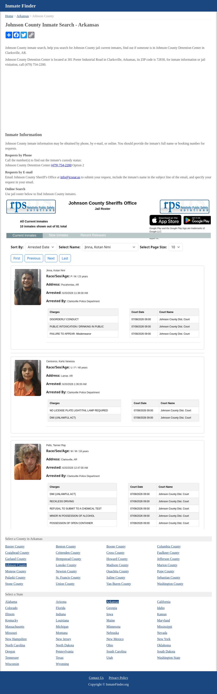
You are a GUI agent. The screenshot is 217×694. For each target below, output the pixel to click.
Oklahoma (164, 645)
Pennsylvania (64, 651)
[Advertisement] (108, 99)
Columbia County (169, 546)
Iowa (109, 614)
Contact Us (96, 678)
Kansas (162, 614)
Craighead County (17, 552)
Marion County (167, 565)
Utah (109, 657)
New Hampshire (16, 639)
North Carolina (15, 645)
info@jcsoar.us (70, 177)
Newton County (66, 571)
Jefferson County (168, 559)
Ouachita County (117, 571)
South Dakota (166, 651)
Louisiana (62, 620)
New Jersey (63, 639)
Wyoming (62, 664)
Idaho (161, 608)
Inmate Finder (20, 5)
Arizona (61, 601)
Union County (65, 583)
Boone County (116, 546)
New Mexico (115, 639)
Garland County (15, 559)
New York (163, 639)
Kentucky (11, 620)
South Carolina (116, 651)
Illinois (9, 614)
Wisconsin (12, 664)
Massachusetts (14, 626)
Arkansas (23, 16)
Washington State (168, 657)
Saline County (115, 577)
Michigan (62, 626)
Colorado (11, 608)
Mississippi (164, 626)
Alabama (11, 601)
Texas (59, 657)
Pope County (165, 571)
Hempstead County (68, 559)
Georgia (111, 608)
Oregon (10, 651)
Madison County (117, 565)
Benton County (66, 546)
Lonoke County (66, 565)
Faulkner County (168, 552)
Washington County (170, 583)
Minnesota (113, 626)
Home (9, 16)
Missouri (11, 633)
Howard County (117, 559)
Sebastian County (168, 577)
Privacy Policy (118, 678)
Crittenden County (68, 552)
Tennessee (12, 657)
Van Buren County (118, 583)
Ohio (109, 645)
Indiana (61, 614)
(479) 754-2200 (61, 165)
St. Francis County (68, 577)
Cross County (115, 552)
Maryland (163, 620)
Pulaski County (15, 577)
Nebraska (112, 633)
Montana (62, 633)
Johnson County (16, 565)
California (163, 601)
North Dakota (65, 645)
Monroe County (15, 571)
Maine (110, 620)
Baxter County (15, 546)
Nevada (162, 633)
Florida (60, 608)
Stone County (14, 583)
